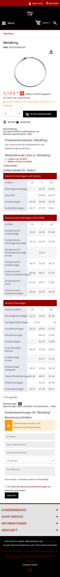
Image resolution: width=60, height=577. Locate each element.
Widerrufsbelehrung (15, 556)
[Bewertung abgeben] (30, 460)
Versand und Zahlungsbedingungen (38, 551)
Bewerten (23, 121)
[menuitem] (52, 3)
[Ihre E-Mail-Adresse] (30, 444)
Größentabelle (10, 165)
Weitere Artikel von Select (18, 161)
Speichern (11, 495)
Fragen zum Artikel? (16, 159)
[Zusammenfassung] (30, 452)
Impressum (30, 561)
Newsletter (32, 556)
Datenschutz (46, 556)
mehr (29, 134)
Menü (8, 23)
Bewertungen (9, 403)
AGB (17, 551)
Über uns (7, 551)
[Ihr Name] (30, 436)
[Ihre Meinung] (30, 471)
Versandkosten (50, 541)
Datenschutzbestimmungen (33, 486)
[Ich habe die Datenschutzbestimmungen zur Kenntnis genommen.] (6, 486)
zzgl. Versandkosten (21, 98)
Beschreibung (10, 129)
